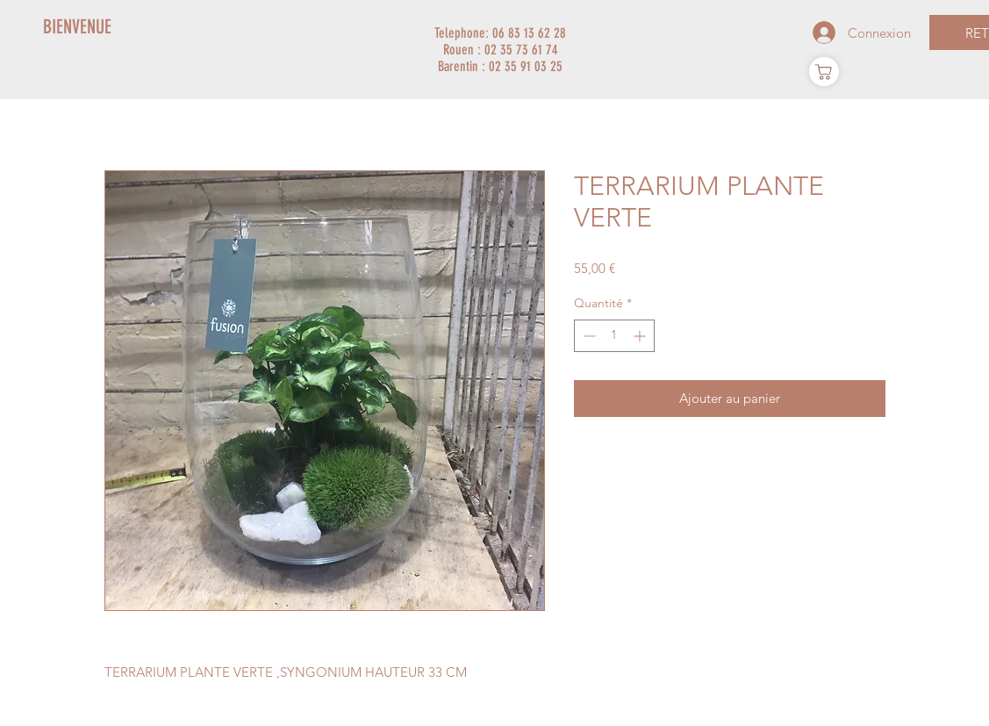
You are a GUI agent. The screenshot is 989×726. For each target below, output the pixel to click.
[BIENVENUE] (77, 27)
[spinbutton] (614, 335)
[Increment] (641, 335)
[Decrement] (587, 335)
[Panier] (824, 71)
